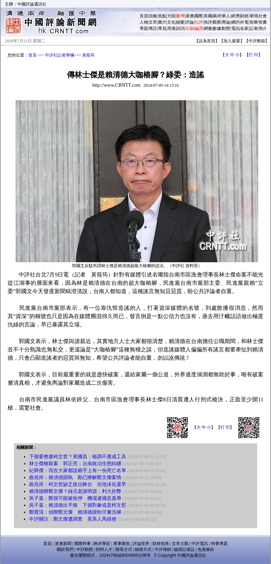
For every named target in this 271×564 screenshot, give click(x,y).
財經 (244, 16)
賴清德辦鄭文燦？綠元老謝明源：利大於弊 (75, 491)
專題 (144, 28)
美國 (208, 16)
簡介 (263, 28)
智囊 (263, 22)
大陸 (171, 16)
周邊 (171, 28)
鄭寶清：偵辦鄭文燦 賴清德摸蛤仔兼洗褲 (75, 512)
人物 (144, 22)
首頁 (144, 16)
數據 (217, 28)
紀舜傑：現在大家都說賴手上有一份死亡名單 (77, 470)
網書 (208, 28)
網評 (235, 22)
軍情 (254, 16)
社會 (263, 16)
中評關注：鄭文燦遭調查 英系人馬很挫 (72, 519)
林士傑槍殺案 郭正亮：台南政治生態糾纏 (75, 463)
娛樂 (180, 22)
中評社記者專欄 (59, 55)
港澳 (189, 16)
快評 (208, 22)
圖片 (162, 22)
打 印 (253, 54)
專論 (226, 22)
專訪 (153, 28)
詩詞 (180, 28)
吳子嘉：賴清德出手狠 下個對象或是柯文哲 (77, 505)
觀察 (217, 22)
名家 (244, 28)
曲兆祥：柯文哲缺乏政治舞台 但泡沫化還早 (77, 484)
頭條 (153, 16)
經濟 (235, 16)
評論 (189, 22)
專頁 (162, 28)
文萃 (153, 22)
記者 (254, 28)
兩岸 (217, 16)
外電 (244, 22)
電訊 (235, 28)
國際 (198, 16)
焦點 (162, 16)
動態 (226, 28)
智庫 (254, 22)
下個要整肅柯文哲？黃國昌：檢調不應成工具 (77, 456)
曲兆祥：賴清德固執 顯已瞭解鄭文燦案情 (75, 477)
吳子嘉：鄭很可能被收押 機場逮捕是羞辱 (75, 498)
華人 (226, 16)
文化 (171, 22)
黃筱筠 (88, 55)
